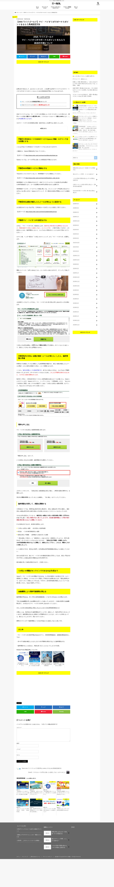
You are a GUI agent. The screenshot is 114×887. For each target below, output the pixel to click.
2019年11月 (76, 273)
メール (19, 749)
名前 (18, 744)
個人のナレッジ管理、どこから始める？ (83, 171)
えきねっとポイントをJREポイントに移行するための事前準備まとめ (88, 135)
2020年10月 (76, 253)
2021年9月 (76, 241)
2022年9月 (76, 224)
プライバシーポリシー (48, 858)
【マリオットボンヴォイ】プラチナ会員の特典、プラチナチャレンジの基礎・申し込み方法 (88, 144)
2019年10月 (76, 277)
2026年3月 (76, 204)
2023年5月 (76, 220)
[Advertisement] (43, 74)
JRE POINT (85, 130)
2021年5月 (76, 245)
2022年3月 (76, 232)
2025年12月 (76, 216)
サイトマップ (45, 7)
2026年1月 (76, 212)
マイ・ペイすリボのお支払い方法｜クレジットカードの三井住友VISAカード (38, 607)
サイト (18, 755)
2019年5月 (76, 290)
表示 (45, 128)
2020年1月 (76, 265)
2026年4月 (76, 200)
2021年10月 (76, 236)
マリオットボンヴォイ (55, 7)
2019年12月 (76, 269)
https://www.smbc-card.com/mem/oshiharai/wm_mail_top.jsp (42, 178)
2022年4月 (76, 228)
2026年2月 (76, 208)
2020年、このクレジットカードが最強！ (28, 841)
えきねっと (90, 130)
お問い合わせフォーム (35, 858)
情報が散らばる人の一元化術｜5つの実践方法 (84, 166)
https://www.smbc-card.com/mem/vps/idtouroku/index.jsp (41, 155)
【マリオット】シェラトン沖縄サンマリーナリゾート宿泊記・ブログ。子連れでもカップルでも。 (88, 117)
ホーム (37, 7)
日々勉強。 (57, 3)
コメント (19, 728)
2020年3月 (76, 261)
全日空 (19, 702)
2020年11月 (76, 249)
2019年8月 (76, 286)
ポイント (76, 7)
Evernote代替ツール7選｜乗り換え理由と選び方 (84, 188)
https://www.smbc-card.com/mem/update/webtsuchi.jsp (41, 211)
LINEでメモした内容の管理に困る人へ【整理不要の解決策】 (84, 182)
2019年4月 (76, 294)
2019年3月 (76, 298)
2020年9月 (76, 257)
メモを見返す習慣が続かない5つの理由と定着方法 (84, 176)
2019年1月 (76, 306)
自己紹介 (58, 858)
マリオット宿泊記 (67, 7)
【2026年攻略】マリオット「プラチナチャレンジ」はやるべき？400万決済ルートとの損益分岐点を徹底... (88, 108)
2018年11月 (76, 314)
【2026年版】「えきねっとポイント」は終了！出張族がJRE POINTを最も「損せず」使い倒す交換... (88, 127)
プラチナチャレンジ (81, 112)
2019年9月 (76, 282)
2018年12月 (76, 310)
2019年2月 (76, 302)
